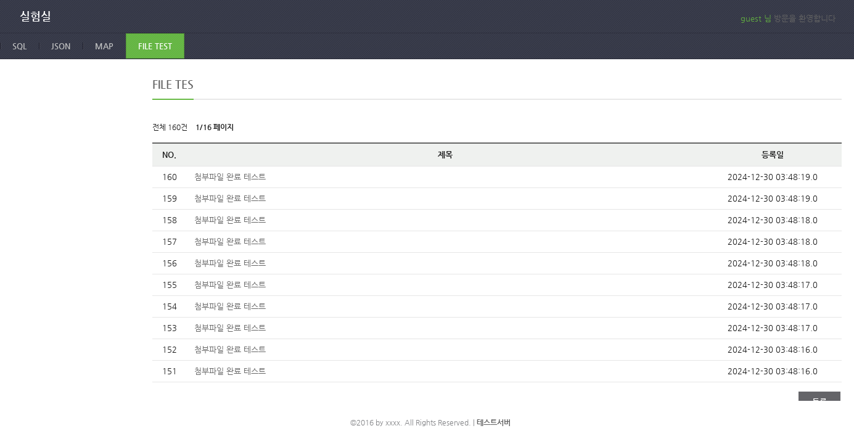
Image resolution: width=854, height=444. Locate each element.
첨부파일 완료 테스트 (230, 176)
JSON (60, 46)
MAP (104, 46)
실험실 (35, 16)
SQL (19, 46)
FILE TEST (155, 46)
